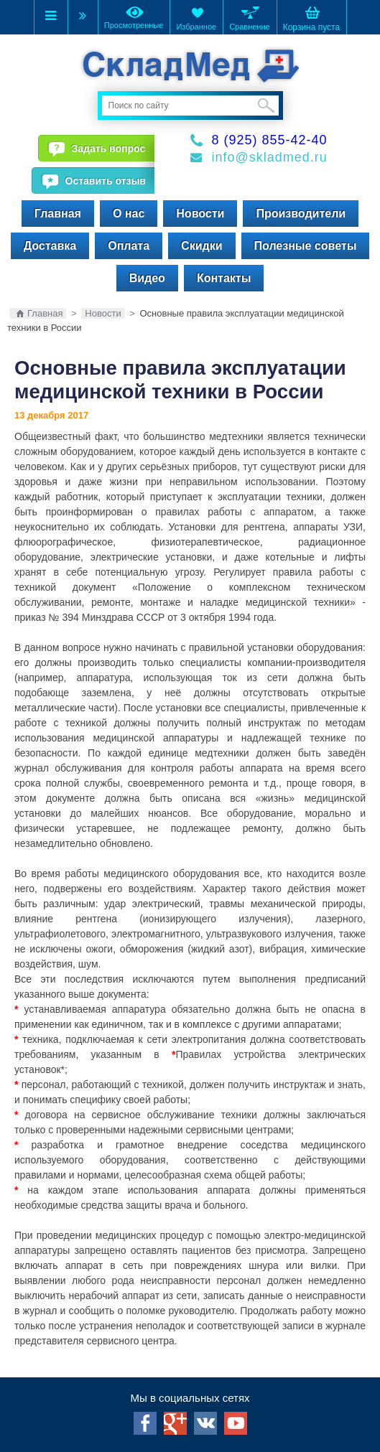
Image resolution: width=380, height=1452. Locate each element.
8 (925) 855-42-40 (270, 140)
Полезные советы (305, 246)
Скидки (201, 246)
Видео (147, 278)
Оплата (128, 246)
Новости (200, 213)
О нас (128, 213)
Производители (301, 213)
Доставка (50, 246)
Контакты (224, 278)
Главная (57, 213)
